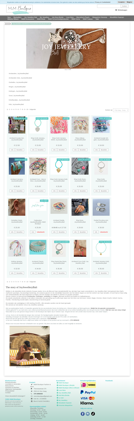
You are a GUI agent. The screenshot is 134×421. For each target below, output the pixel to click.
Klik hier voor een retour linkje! (116, 310)
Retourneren (9, 386)
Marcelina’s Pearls (82, 17)
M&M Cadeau (88, 19)
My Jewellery (44, 17)
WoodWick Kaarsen (117, 17)
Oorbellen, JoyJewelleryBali (18, 82)
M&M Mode (41, 19)
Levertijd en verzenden (13, 384)
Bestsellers (17, 17)
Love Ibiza (70, 17)
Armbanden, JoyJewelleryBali (19, 73)
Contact (8, 392)
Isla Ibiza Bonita (57, 17)
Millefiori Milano (13, 19)
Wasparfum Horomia (99, 17)
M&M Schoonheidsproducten (58, 19)
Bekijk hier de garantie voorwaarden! (103, 308)
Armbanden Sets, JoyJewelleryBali (20, 78)
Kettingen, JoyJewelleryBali (18, 91)
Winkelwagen (121, 10)
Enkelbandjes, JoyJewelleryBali (19, 100)
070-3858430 (51, 318)
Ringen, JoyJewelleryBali (17, 87)
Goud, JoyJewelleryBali (16, 95)
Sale (97, 19)
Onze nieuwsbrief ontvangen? (15, 396)
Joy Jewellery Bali (30, 17)
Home (8, 24)
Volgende (33, 109)
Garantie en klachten (12, 387)
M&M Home (76, 19)
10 (27, 109)
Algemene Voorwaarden (13, 389)
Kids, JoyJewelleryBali (16, 104)
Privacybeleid (9, 391)
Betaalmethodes (10, 382)
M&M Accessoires (27, 19)
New (9, 17)
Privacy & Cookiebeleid (102, 2)
